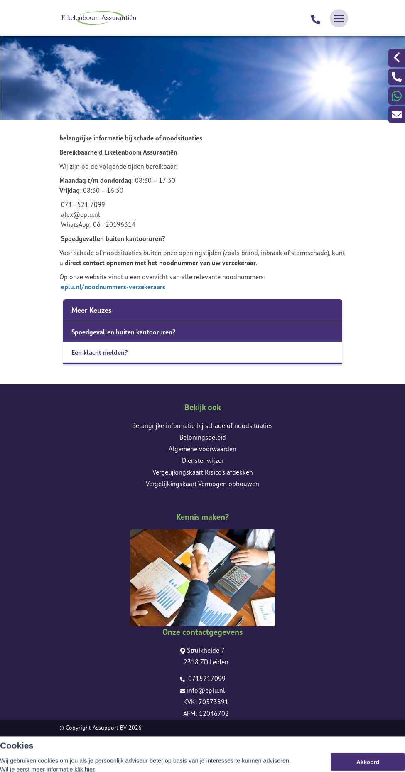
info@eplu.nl (202, 690)
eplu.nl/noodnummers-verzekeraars (113, 287)
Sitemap (69, 739)
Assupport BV (110, 727)
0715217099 (203, 678)
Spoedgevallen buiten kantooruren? (123, 332)
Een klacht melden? (99, 352)
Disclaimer (72, 751)
